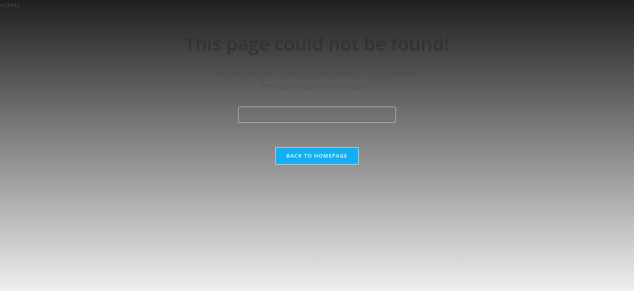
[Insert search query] (317, 115)
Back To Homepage (316, 155)
